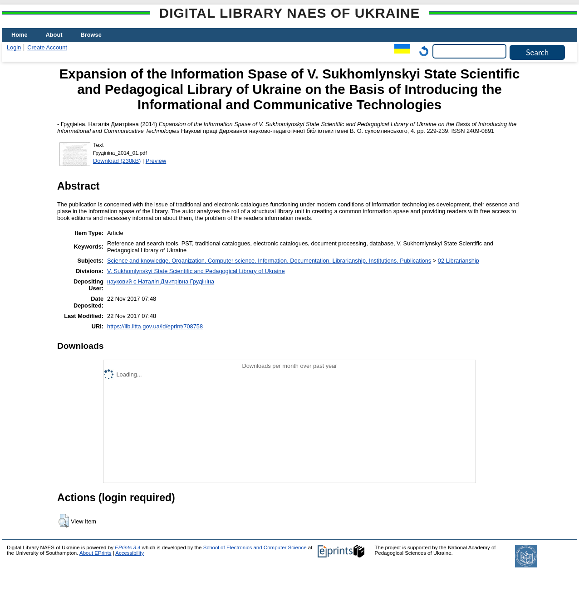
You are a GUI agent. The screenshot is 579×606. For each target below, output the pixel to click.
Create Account (47, 47)
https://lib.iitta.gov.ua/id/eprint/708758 (155, 326)
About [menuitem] (54, 34)
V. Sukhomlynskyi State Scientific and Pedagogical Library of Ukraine (196, 271)
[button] (64, 521)
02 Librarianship (458, 260)
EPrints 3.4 (127, 547)
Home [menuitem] (19, 34)
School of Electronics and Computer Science (255, 547)
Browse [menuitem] (91, 34)
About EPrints (95, 553)
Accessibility (129, 553)
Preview (156, 160)
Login (14, 47)
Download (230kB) (117, 160)
